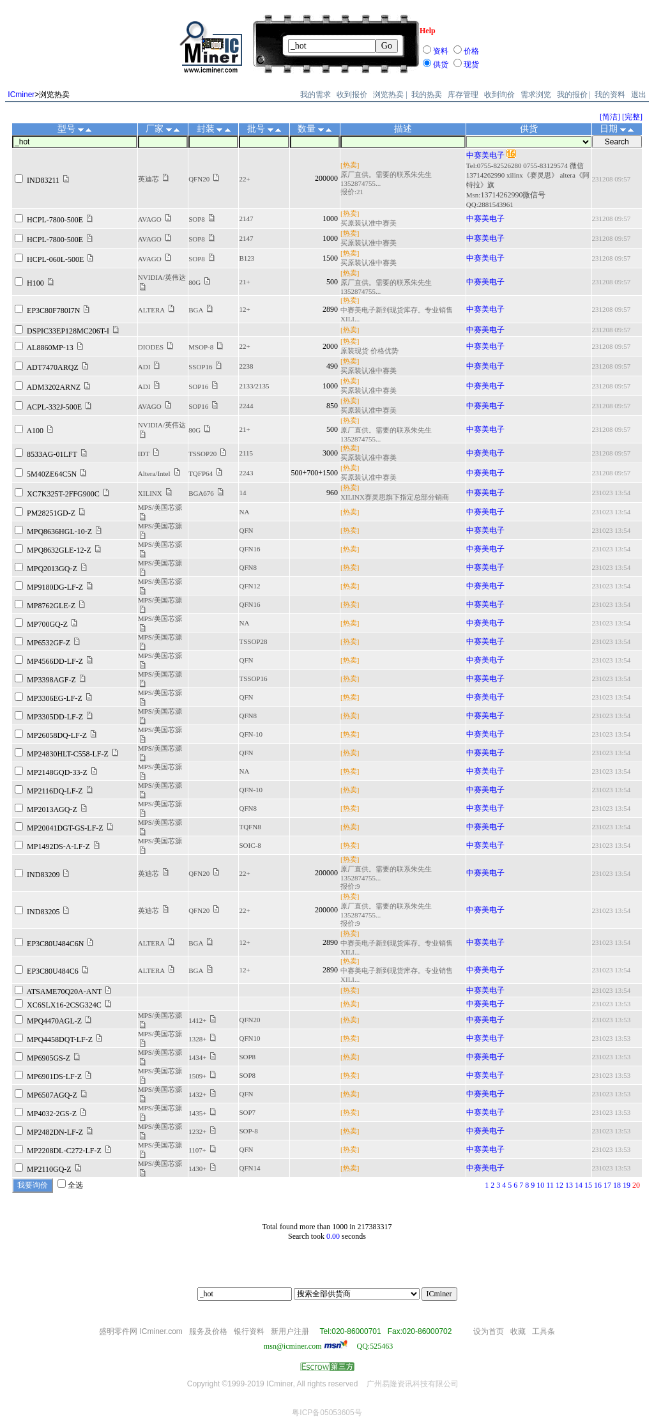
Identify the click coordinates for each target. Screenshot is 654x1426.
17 (607, 1185)
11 (550, 1185)
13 (569, 1185)
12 (559, 1185)
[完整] (632, 116)
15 (588, 1185)
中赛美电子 (485, 155)
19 (626, 1185)
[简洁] (610, 116)
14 (578, 1185)
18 (617, 1185)
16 (598, 1185)
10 (540, 1185)
